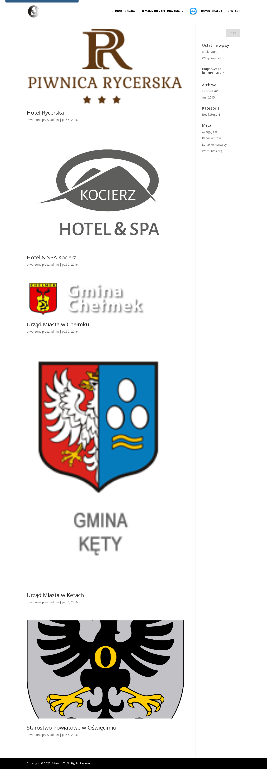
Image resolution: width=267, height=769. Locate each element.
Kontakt (234, 11)
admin (54, 120)
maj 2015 (208, 97)
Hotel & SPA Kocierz (51, 257)
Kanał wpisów (211, 138)
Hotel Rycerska (45, 112)
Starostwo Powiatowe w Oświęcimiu (71, 727)
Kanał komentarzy (214, 144)
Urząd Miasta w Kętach (55, 595)
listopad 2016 (211, 91)
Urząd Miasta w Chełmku (58, 324)
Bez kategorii (211, 114)
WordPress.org (212, 151)
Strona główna (123, 11)
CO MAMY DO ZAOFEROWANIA (160, 11)
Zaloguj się (209, 132)
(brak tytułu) (210, 52)
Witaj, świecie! (211, 58)
